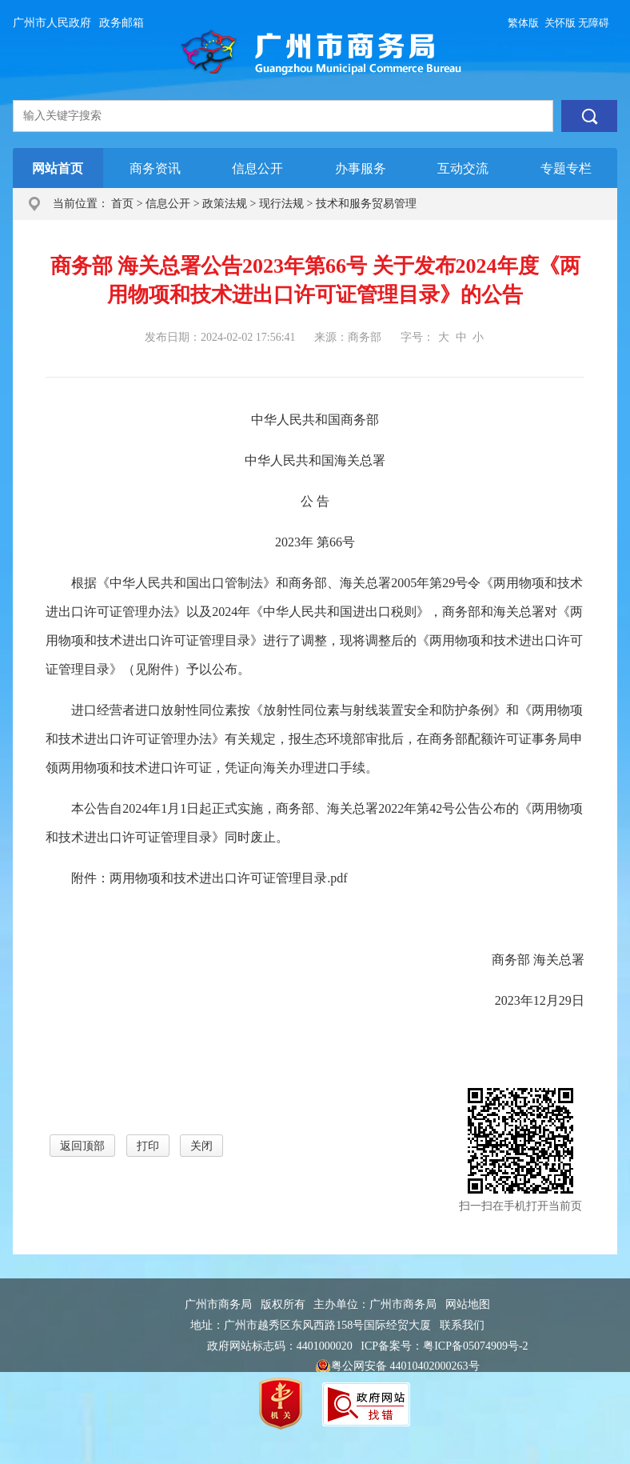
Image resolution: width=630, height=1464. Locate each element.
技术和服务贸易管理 (366, 204)
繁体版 (523, 23)
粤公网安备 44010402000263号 (397, 1367)
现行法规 (281, 204)
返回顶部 (82, 1146)
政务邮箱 (121, 23)
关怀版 (560, 23)
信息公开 (168, 204)
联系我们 (462, 1325)
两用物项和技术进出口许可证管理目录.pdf (228, 878)
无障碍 (593, 23)
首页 (122, 204)
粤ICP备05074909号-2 (475, 1346)
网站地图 (467, 1304)
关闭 (201, 1146)
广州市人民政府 (52, 23)
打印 (148, 1146)
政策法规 (224, 204)
